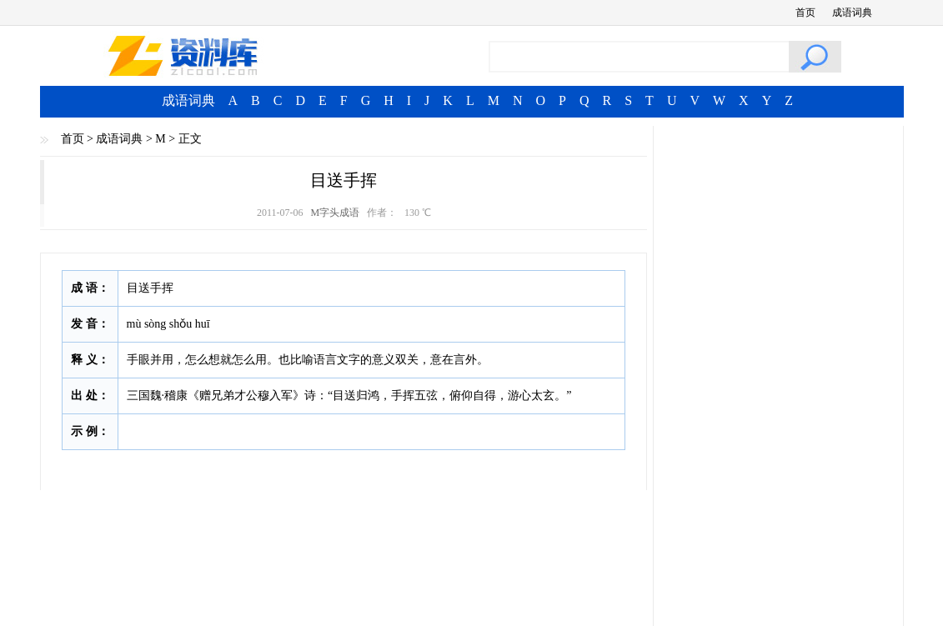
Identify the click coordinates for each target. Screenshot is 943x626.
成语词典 (852, 12)
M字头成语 (334, 212)
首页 (805, 12)
